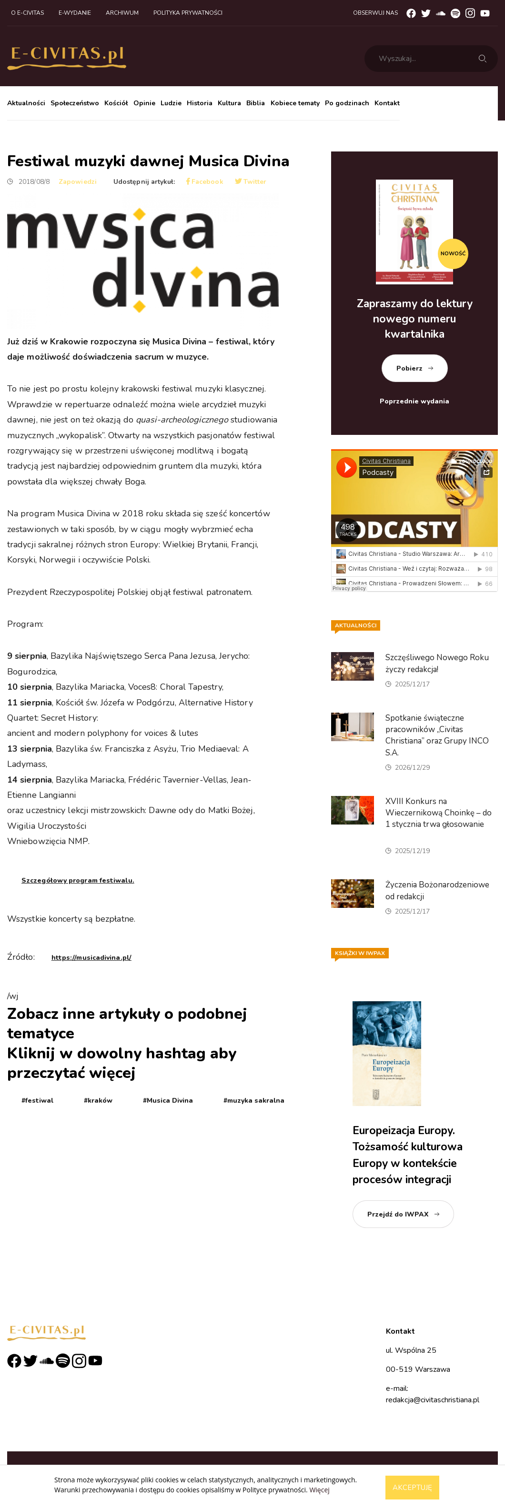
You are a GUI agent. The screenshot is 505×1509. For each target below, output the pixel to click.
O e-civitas (27, 13)
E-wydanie (75, 13)
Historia (199, 103)
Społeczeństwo (74, 103)
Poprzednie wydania (414, 401)
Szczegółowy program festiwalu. (77, 880)
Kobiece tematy (295, 103)
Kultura (229, 103)
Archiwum (122, 13)
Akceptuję (412, 1487)
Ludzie (171, 103)
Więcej (319, 1489)
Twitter (251, 181)
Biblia (255, 103)
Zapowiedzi (78, 181)
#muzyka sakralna (253, 1100)
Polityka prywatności (187, 13)
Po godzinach (347, 103)
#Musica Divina (168, 1100)
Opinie (144, 103)
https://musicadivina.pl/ (91, 957)
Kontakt (387, 103)
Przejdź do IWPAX (398, 1214)
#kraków (98, 1100)
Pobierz (409, 368)
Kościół (116, 103)
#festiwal (37, 1100)
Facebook (204, 181)
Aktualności (26, 103)
